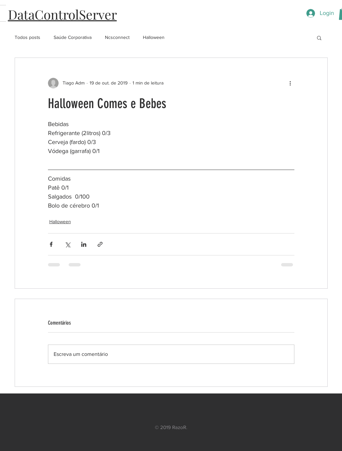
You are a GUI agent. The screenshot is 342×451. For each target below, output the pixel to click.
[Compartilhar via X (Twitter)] (67, 244)
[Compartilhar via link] (100, 244)
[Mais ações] (290, 83)
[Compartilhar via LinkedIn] (84, 244)
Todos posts (27, 37)
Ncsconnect (117, 37)
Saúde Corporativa (73, 37)
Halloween (154, 37)
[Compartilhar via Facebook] (51, 244)
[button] (319, 37)
